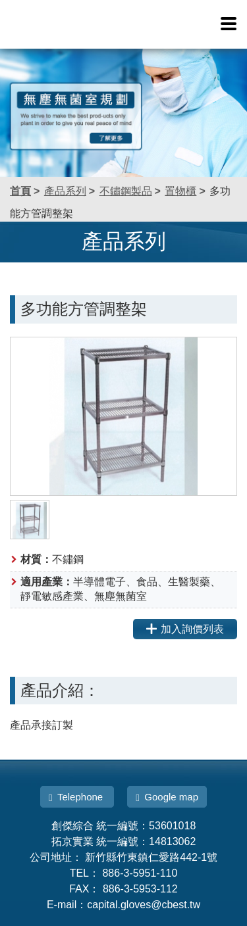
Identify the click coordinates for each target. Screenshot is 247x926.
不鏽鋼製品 (125, 191)
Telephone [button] (77, 797)
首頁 (20, 191)
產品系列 (65, 191)
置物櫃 (180, 191)
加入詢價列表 (185, 629)
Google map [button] (167, 797)
